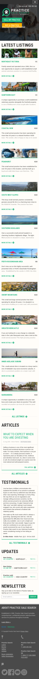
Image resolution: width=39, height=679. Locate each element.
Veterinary (11, 627)
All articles (19, 473)
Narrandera (7, 395)
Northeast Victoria (10, 61)
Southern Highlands (11, 228)
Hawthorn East (8, 95)
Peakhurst (6, 162)
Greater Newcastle (10, 328)
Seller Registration (7, 656)
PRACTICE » (33, 559)
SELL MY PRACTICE (12, 20)
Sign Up (33, 597)
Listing (4, 645)
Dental (4, 627)
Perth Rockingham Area (12, 261)
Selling (4, 649)
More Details (8, 76)
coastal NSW (7, 128)
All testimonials (19, 543)
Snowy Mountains (9, 295)
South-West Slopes (10, 195)
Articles (4, 651)
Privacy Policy (24, 631)
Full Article (30, 467)
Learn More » (6, 622)
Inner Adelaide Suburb (11, 361)
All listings (19, 416)
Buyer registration (7, 654)
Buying (4, 647)
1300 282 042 (32, 6)
